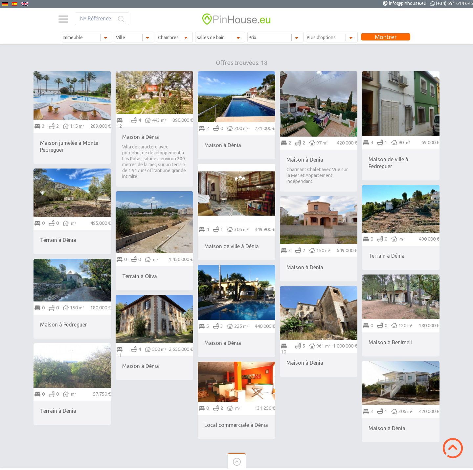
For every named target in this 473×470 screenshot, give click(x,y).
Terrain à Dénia (58, 240)
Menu (63, 19)
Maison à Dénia (140, 137)
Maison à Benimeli (390, 342)
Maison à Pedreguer (63, 324)
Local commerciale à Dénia (236, 425)
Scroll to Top (452, 448)
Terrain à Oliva (139, 276)
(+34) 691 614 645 (454, 3)
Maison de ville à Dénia (231, 246)
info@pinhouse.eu (407, 3)
